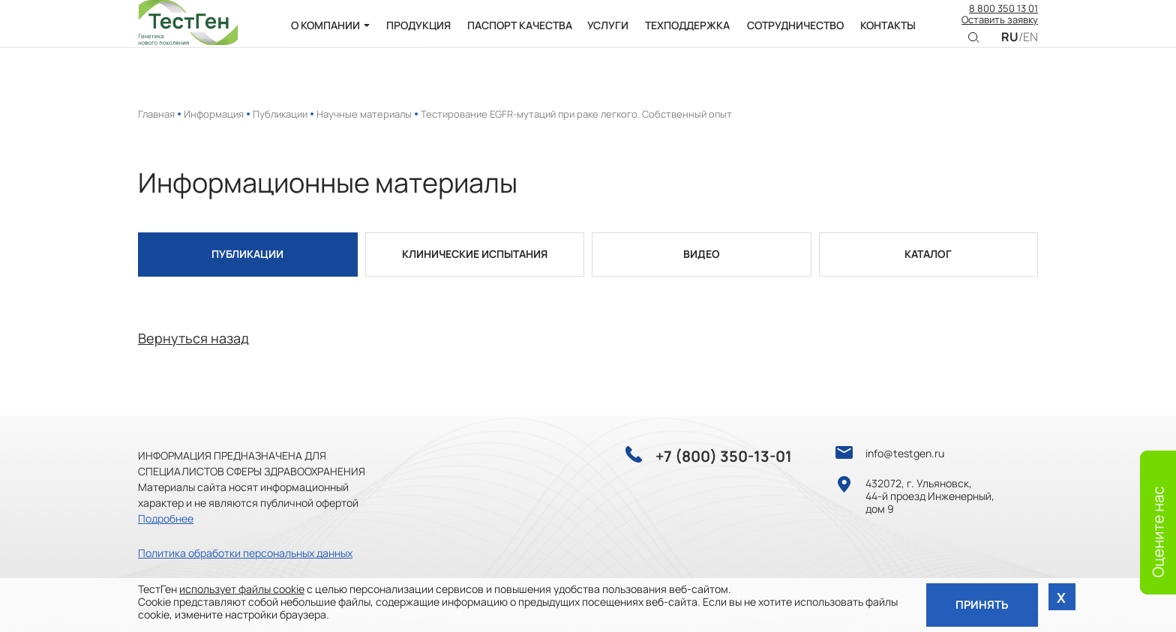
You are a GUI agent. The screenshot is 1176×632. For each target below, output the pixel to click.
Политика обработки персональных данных (245, 553)
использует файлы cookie (241, 587)
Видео (701, 254)
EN (1030, 47)
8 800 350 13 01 (1003, 19)
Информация (214, 114)
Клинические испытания (475, 254)
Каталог (928, 254)
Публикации (280, 114)
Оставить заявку (1000, 30)
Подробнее (166, 518)
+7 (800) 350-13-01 (724, 457)
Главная (156, 114)
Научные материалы (364, 114)
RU (1009, 47)
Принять (980, 604)
